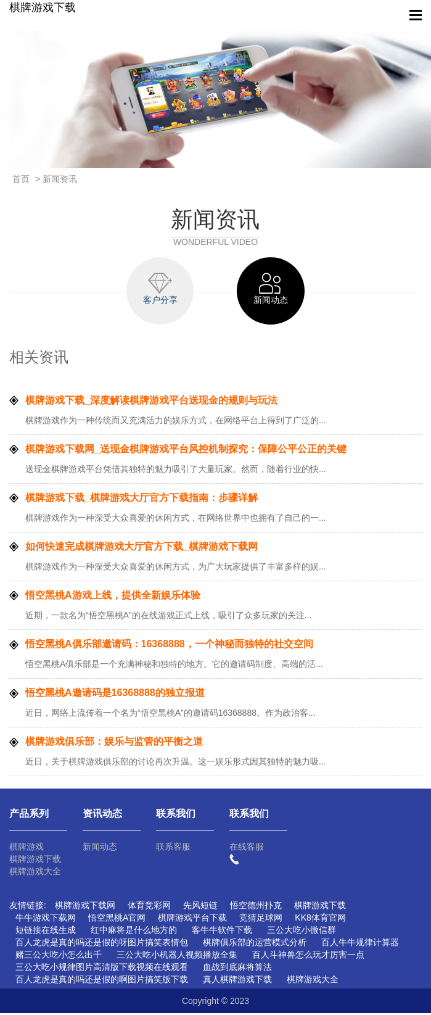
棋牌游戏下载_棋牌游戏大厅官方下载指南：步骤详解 (141, 499)
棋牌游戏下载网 (85, 907)
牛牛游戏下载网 (45, 919)
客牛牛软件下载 (222, 932)
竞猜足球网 (260, 919)
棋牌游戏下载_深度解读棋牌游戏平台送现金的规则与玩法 (151, 402)
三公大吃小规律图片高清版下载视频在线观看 (101, 969)
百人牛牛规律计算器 (360, 944)
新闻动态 (100, 848)
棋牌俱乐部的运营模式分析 (254, 944)
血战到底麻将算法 (237, 969)
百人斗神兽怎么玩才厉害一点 (308, 956)
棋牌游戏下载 (42, 7)
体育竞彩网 (149, 907)
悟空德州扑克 (256, 907)
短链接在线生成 (45, 932)
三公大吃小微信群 (301, 932)
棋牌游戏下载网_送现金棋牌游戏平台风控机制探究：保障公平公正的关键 (186, 450)
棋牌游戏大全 (35, 873)
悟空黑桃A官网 (117, 919)
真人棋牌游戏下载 (237, 981)
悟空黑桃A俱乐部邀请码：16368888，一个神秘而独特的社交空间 (169, 645)
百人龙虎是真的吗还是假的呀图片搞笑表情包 (101, 944)
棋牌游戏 (26, 848)
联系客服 (173, 848)
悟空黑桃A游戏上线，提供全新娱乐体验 (112, 597)
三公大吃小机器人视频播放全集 (177, 956)
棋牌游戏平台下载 (192, 919)
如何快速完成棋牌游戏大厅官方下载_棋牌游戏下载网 (141, 548)
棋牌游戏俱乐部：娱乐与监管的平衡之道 (114, 743)
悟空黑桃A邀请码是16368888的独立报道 (115, 694)
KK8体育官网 (320, 919)
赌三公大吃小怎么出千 (58, 956)
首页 (21, 179)
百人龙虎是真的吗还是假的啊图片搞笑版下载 (101, 981)
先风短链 (200, 907)
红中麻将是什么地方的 (134, 932)
